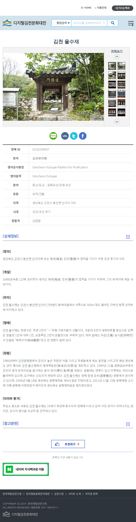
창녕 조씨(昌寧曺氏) (100, 376)
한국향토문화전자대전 (38, 494)
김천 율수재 (10, 305)
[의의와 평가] (11, 398)
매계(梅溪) (56, 259)
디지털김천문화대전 (29, 23)
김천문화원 (25, 361)
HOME (87, 7)
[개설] (7, 272)
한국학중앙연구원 (12, 494)
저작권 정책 (91, 494)
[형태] (7, 322)
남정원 (36, 221)
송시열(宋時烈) (124, 335)
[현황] (7, 353)
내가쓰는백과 (123, 8)
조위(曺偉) (70, 259)
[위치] (7, 297)
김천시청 (59, 494)
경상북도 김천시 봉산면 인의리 (21, 259)
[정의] (7, 251)
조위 (41, 361)
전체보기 (117, 51)
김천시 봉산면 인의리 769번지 (38, 305)
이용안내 (101, 7)
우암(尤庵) (107, 335)
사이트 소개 (74, 494)
